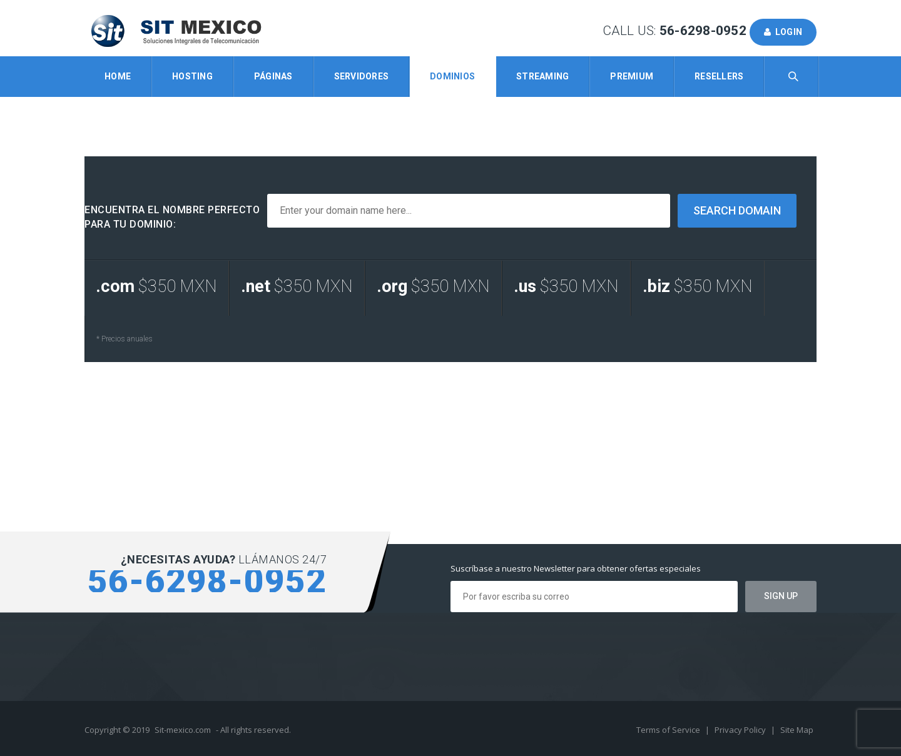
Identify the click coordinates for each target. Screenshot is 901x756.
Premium (631, 76)
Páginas (273, 76)
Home (117, 76)
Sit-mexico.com (183, 729)
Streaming (542, 76)
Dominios (452, 76)
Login (783, 32)
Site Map (796, 729)
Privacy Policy (741, 729)
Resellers (719, 76)
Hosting (192, 76)
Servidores (361, 76)
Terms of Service (669, 729)
